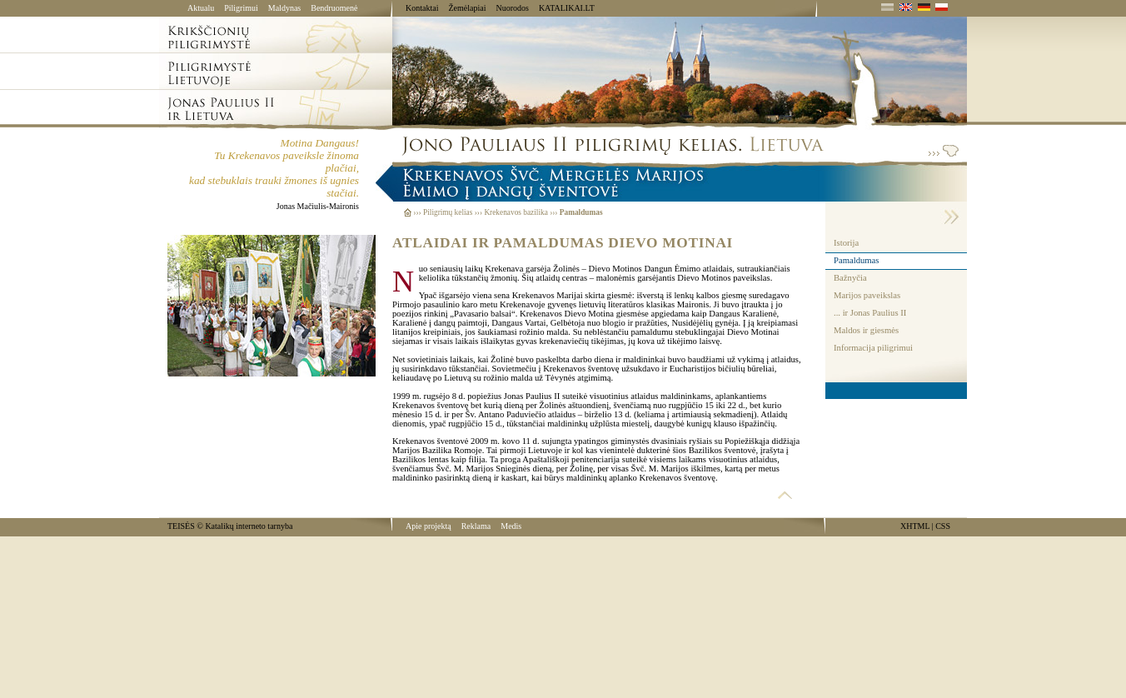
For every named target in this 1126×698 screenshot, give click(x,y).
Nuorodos (512, 7)
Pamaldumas (856, 260)
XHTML (914, 526)
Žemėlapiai (467, 7)
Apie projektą (428, 526)
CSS (942, 526)
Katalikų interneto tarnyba (248, 526)
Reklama (476, 526)
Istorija (846, 242)
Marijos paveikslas (867, 295)
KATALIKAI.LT (567, 7)
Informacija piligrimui (873, 347)
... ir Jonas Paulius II (870, 312)
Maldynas (284, 7)
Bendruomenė (334, 7)
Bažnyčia (850, 277)
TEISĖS (181, 526)
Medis (511, 526)
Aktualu (200, 7)
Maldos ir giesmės (866, 330)
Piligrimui (241, 7)
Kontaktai (422, 7)
